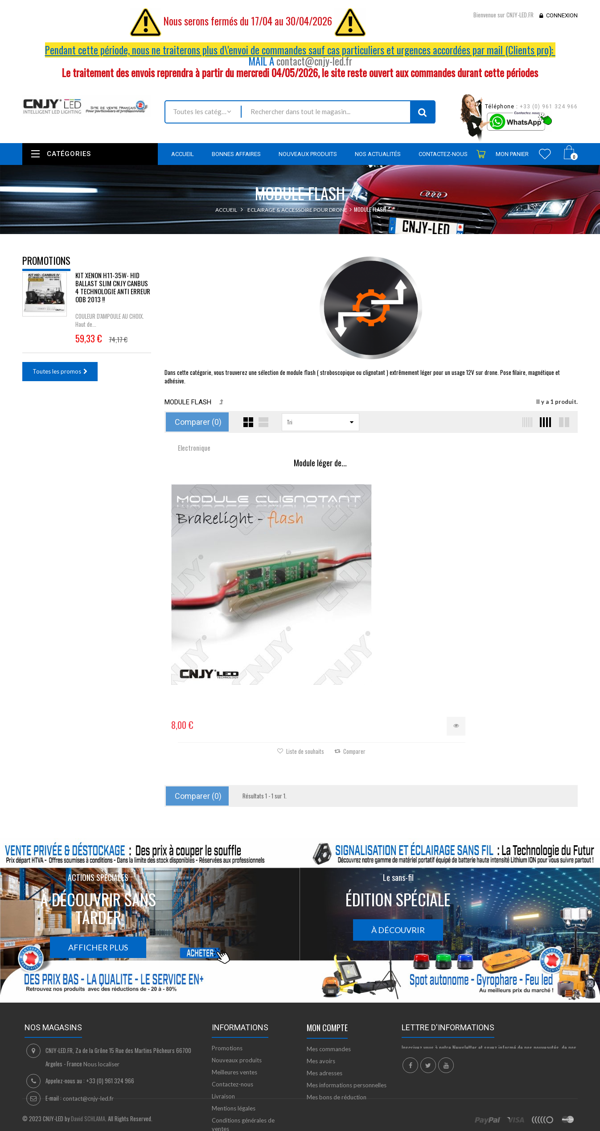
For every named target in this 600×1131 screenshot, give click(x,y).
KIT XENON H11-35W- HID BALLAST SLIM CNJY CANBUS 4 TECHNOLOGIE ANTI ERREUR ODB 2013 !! (112, 293)
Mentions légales (233, 1032)
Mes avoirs (321, 984)
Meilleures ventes (234, 995)
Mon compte (327, 951)
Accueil (226, 209)
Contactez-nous (232, 1008)
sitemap (222, 1076)
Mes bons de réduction (336, 1020)
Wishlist (545, 153)
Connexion (562, 15)
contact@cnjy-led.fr (314, 61)
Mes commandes (329, 972)
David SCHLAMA (88, 1126)
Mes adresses (324, 996)
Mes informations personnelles (346, 1008)
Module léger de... (233, 463)
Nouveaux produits (237, 983)
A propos (224, 1064)
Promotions (46, 260)
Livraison (223, 1020)
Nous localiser (101, 987)
